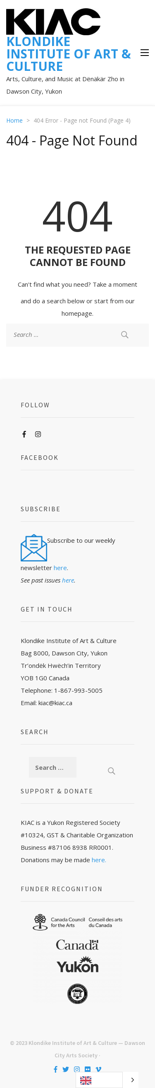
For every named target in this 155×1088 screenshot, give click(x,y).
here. (99, 860)
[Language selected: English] (107, 1080)
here (60, 567)
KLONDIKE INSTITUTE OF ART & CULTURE (68, 54)
